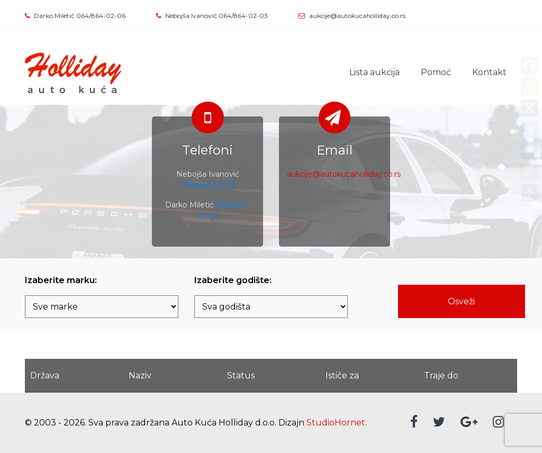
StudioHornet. (336, 423)
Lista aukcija (374, 72)
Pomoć (436, 72)
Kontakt (489, 72)
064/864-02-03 (243, 16)
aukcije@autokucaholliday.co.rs (357, 16)
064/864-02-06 (100, 16)
